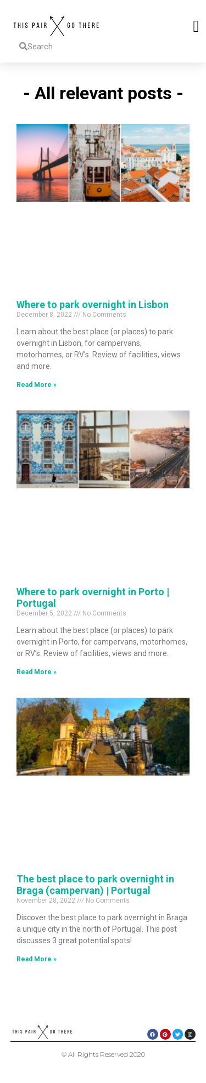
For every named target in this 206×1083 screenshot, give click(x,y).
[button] (196, 26)
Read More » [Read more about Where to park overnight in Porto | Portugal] (36, 672)
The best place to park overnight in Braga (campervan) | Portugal (95, 885)
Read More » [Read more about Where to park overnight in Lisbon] (36, 385)
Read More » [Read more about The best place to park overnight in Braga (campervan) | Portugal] (36, 959)
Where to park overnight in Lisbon (92, 304)
